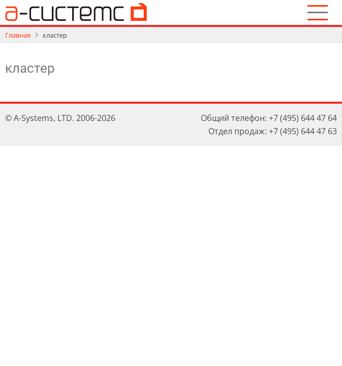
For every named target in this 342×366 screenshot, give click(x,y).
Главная (17, 35)
